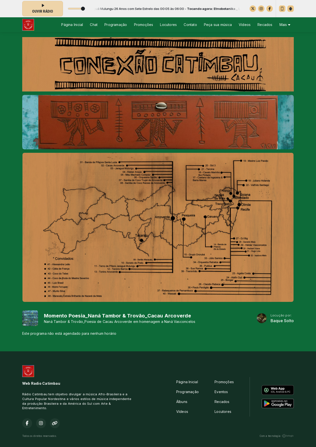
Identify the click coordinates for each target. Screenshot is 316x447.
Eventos (221, 392)
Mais (284, 24)
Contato (190, 24)
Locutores (168, 24)
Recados (264, 24)
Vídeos (245, 24)
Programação (115, 24)
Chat (94, 24)
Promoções (143, 24)
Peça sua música (218, 24)
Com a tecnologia (276, 436)
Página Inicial (72, 24)
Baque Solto (282, 320)
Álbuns (181, 402)
